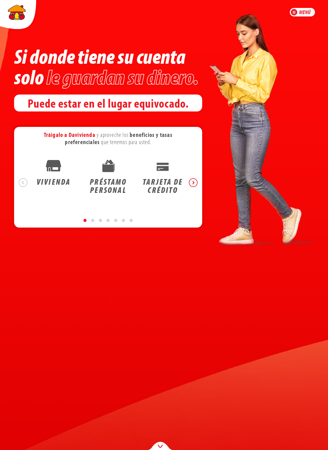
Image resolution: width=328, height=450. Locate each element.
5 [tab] (115, 225)
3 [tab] (100, 225)
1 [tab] (85, 225)
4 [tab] (108, 225)
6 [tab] (123, 225)
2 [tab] (92, 225)
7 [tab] (131, 225)
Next (193, 182)
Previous (23, 182)
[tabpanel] (53, 178)
